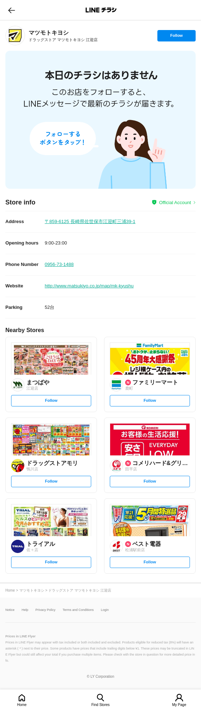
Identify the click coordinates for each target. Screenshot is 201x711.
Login (105, 610)
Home (22, 705)
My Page (179, 705)
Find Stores (100, 705)
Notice (10, 610)
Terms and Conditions (78, 610)
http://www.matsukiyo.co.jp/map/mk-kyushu (89, 285)
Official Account (175, 202)
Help (25, 610)
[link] (15, 35)
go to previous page (11, 10)
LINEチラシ (101, 10)
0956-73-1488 (59, 264)
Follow (176, 37)
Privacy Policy (45, 610)
